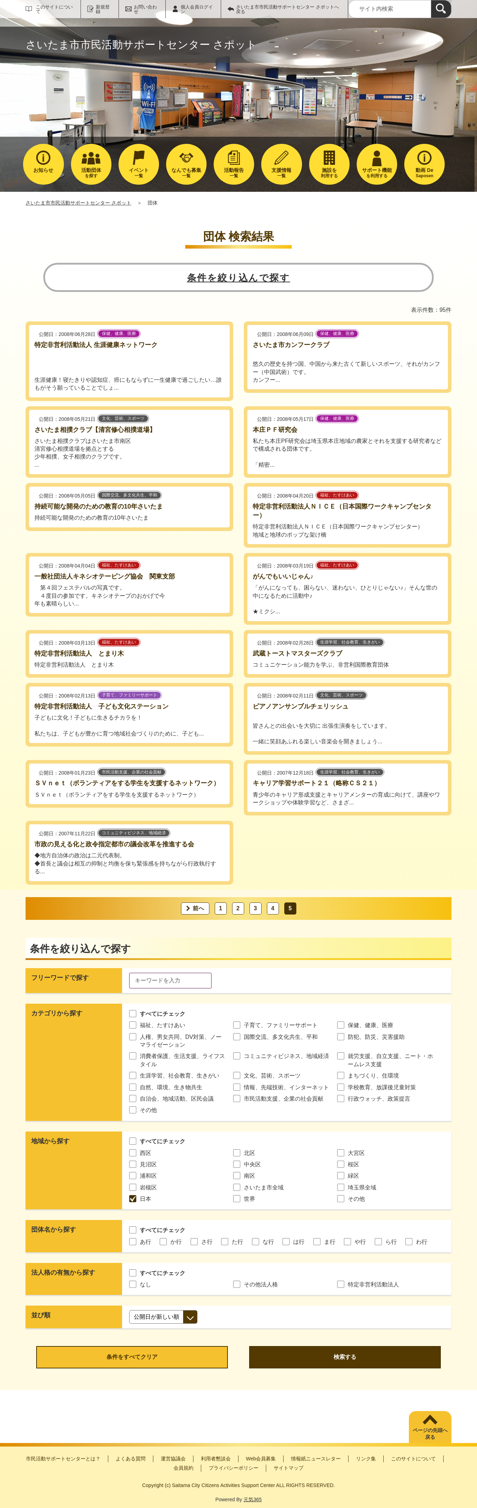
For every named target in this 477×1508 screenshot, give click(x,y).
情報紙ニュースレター (316, 1458)
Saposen (424, 172)
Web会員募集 (261, 1458)
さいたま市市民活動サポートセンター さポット (78, 203)
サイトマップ (288, 1468)
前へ (198, 908)
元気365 (252, 1499)
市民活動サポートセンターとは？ (63, 1458)
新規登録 (103, 9)
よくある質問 (131, 1458)
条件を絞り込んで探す (238, 277)
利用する (329, 172)
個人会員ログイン (197, 9)
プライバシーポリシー (233, 1468)
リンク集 (366, 1458)
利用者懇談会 (216, 1458)
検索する (345, 1357)
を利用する (376, 172)
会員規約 (183, 1468)
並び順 (40, 1315)
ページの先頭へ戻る (430, 1433)
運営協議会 (173, 1458)
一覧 (138, 172)
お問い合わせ (145, 9)
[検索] (441, 9)
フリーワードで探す (60, 977)
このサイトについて (54, 9)
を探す (91, 172)
